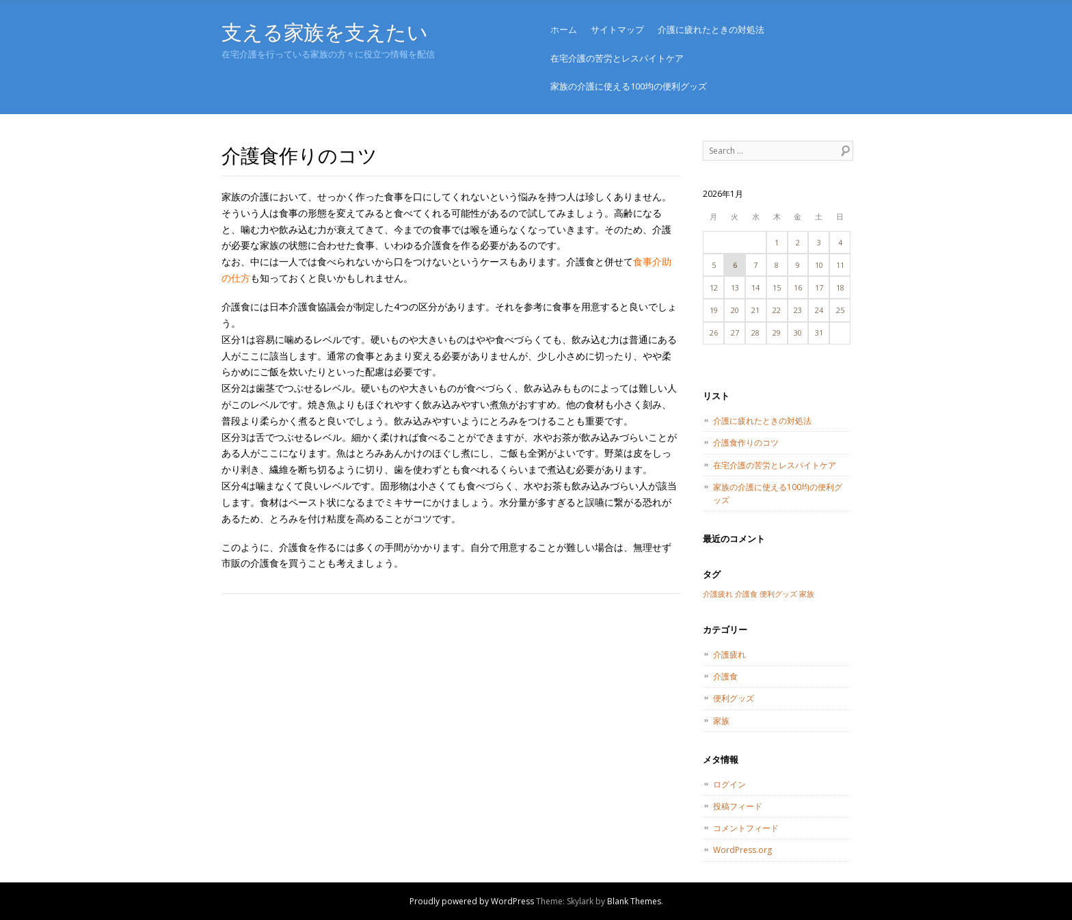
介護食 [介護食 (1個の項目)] (746, 594)
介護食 (725, 676)
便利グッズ (733, 698)
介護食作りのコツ (746, 442)
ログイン (729, 784)
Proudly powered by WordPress (472, 901)
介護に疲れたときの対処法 (711, 29)
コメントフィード (746, 828)
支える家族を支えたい (325, 32)
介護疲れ (729, 654)
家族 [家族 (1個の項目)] (806, 594)
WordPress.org (742, 850)
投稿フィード (737, 806)
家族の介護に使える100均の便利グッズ (628, 86)
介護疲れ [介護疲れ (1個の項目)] (718, 594)
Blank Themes (634, 901)
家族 (721, 721)
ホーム (563, 29)
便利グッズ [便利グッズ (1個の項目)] (778, 594)
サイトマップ (617, 29)
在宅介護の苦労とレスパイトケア (617, 58)
